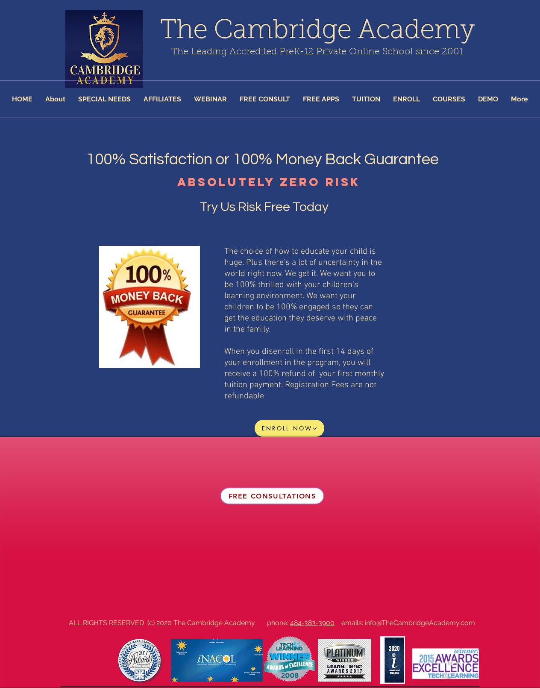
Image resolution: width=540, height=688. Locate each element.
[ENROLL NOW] (289, 428)
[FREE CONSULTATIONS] (272, 495)
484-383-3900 (312, 623)
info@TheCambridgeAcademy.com (420, 623)
